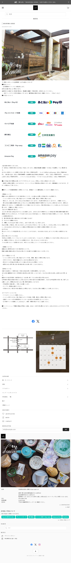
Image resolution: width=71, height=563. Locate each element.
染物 (3, 384)
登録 (66, 429)
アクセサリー (6, 388)
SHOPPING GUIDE (9, 23)
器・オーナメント (7, 380)
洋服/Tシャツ (6, 405)
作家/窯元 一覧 (6, 397)
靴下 (3, 401)
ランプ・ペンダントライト (9, 392)
